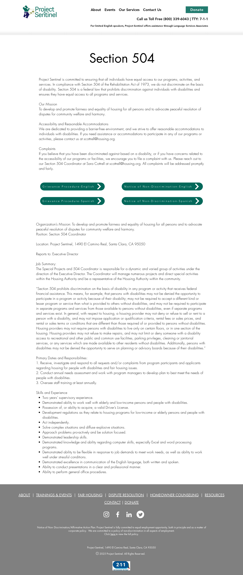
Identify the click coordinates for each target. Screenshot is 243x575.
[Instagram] (106, 514)
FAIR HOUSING (90, 495)
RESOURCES (214, 495)
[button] (129, 10)
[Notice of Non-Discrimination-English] (162, 186)
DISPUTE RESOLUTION (126, 495)
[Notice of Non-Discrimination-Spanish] (162, 201)
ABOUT (24, 495)
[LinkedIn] (129, 514)
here (113, 534)
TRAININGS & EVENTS (54, 495)
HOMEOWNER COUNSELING (174, 495)
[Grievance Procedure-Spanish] (72, 201)
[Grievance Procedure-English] (72, 186)
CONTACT (112, 502)
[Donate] (197, 9)
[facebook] (118, 514)
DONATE (132, 502)
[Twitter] (140, 514)
